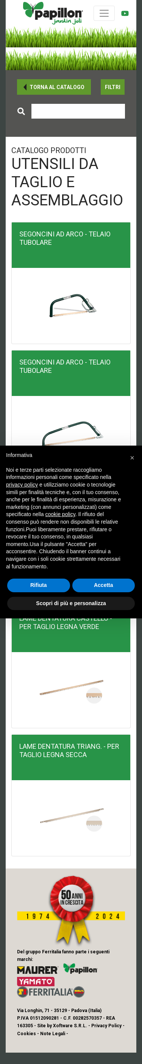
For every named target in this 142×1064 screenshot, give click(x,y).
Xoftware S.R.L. (70, 1025)
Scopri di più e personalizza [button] (71, 603)
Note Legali (52, 1033)
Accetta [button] (103, 585)
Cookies (26, 1033)
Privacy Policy (106, 1025)
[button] (54, 87)
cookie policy (60, 514)
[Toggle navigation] (104, 13)
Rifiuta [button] (38, 585)
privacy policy (22, 485)
